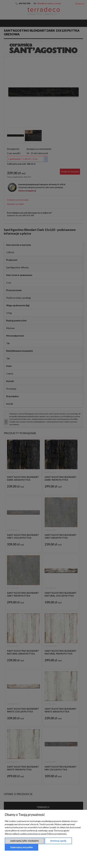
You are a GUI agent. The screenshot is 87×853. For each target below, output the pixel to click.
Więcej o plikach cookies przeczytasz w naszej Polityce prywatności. (36, 833)
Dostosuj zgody (58, 840)
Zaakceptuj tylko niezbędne (24, 840)
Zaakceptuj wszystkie (21, 847)
